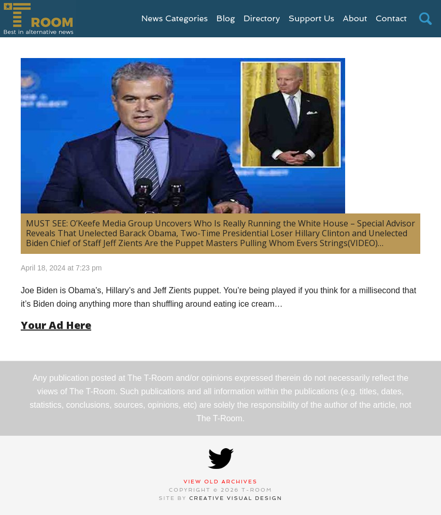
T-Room (38, 18)
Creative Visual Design (235, 498)
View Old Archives (220, 481)
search (425, 18)
